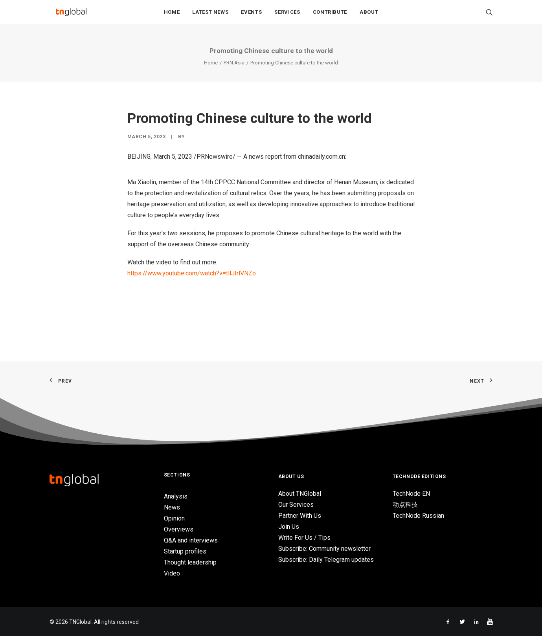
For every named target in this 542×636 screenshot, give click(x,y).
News (172, 507)
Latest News (210, 16)
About (369, 16)
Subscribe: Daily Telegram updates (326, 559)
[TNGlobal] (71, 16)
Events (251, 16)
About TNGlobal (299, 493)
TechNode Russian (418, 515)
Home (172, 16)
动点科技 (405, 504)
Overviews (178, 529)
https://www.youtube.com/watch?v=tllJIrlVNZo (191, 273)
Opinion (174, 518)
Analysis (175, 496)
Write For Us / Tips (304, 537)
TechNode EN (411, 493)
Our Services (296, 504)
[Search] (489, 16)
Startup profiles (185, 551)
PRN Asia (234, 63)
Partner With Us (299, 515)
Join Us (288, 526)
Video (172, 573)
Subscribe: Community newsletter (324, 548)
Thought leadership (190, 562)
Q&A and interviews (191, 540)
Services (287, 16)
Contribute (330, 16)
